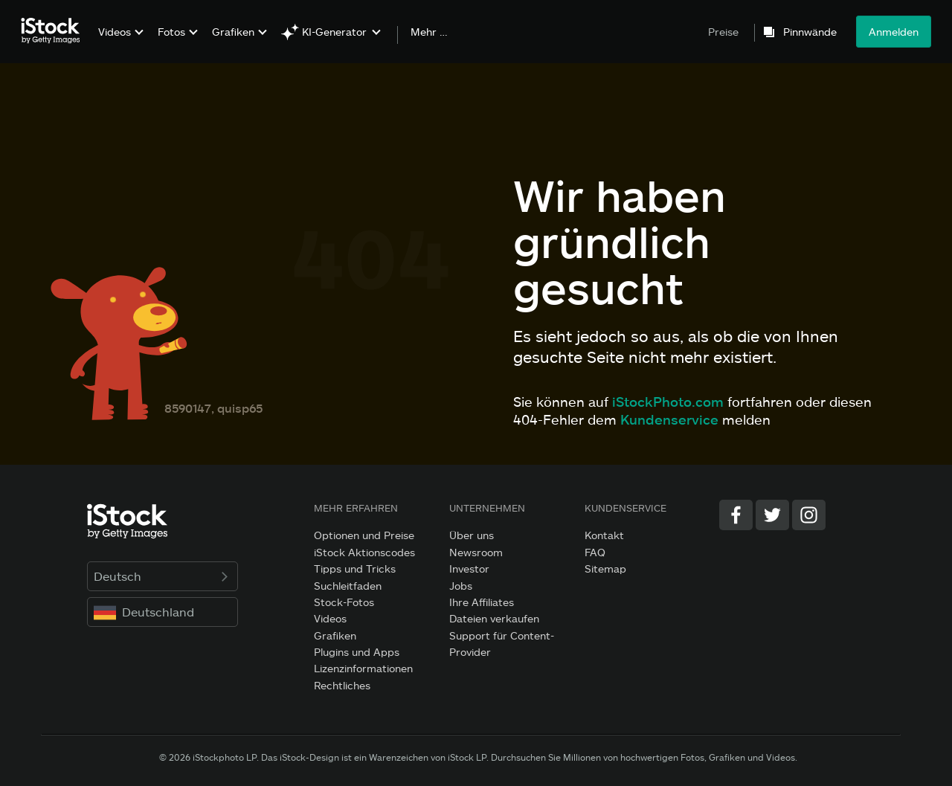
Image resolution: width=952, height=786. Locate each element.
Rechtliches (342, 685)
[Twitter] (772, 515)
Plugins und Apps (356, 651)
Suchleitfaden (348, 585)
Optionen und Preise (364, 535)
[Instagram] (809, 515)
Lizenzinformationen (363, 668)
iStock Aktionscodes (364, 552)
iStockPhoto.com (668, 401)
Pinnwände (810, 32)
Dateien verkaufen (494, 618)
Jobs (460, 585)
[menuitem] (119, 43)
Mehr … (429, 32)
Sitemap (605, 568)
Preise (723, 31)
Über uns (471, 535)
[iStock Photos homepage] (55, 31)
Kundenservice (669, 419)
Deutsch (162, 576)
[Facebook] (736, 515)
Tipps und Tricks (355, 568)
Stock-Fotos (344, 602)
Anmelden (894, 31)
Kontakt (604, 535)
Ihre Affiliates (481, 602)
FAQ (595, 552)
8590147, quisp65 (213, 408)
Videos (114, 31)
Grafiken (233, 31)
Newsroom (476, 552)
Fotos (171, 31)
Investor (469, 568)
